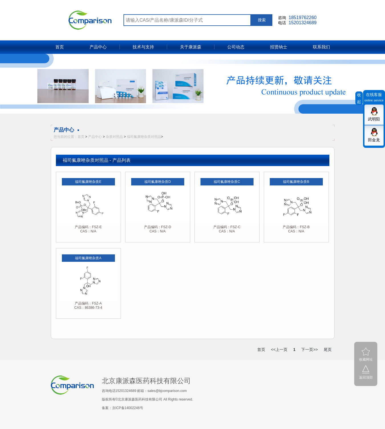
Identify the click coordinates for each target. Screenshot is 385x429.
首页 (59, 46)
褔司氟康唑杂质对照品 (144, 137)
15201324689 (303, 22)
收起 (359, 98)
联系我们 (321, 46)
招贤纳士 (278, 46)
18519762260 (303, 17)
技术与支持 (143, 46)
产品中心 (98, 46)
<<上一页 (279, 349)
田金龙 (374, 140)
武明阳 (374, 119)
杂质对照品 (114, 137)
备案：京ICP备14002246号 (122, 408)
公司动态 (235, 46)
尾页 (328, 349)
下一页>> (309, 349)
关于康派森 (190, 46)
